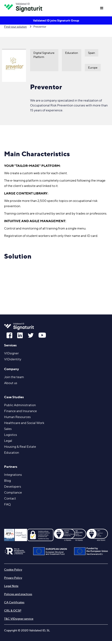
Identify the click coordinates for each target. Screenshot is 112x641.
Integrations (13, 475)
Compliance (13, 492)
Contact (10, 498)
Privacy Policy (13, 577)
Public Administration (20, 405)
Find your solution (15, 26)
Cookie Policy (13, 569)
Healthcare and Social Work (24, 423)
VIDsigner (11, 353)
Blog (7, 481)
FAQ (7, 504)
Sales (8, 429)
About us (10, 383)
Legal (8, 441)
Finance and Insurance (20, 411)
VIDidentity (12, 359)
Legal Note (11, 586)
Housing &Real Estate (20, 447)
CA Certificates (14, 602)
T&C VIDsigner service (18, 618)
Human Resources (17, 417)
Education (11, 452)
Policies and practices (18, 594)
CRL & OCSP (12, 610)
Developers (12, 486)
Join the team (14, 377)
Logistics (10, 435)
